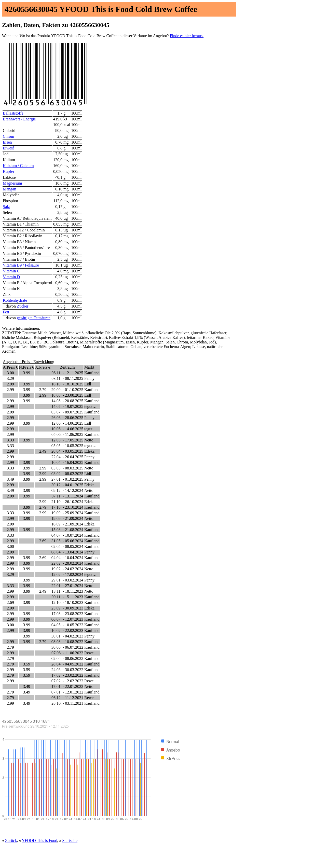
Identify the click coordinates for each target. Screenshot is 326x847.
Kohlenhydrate (15, 300)
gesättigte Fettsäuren (33, 318)
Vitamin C (11, 271)
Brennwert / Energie (19, 119)
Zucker (22, 306)
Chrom (8, 136)
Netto (88, 440)
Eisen (7, 142)
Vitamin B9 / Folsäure (21, 265)
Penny (89, 378)
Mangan (9, 189)
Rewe (88, 653)
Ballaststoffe (13, 113)
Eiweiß (8, 148)
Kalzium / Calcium (18, 165)
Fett (6, 312)
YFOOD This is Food (39, 840)
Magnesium (12, 183)
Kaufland (92, 373)
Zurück (11, 840)
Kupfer (8, 171)
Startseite (69, 840)
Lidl (87, 384)
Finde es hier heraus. (186, 36)
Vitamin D (11, 277)
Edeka (89, 451)
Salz (6, 206)
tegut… (90, 406)
